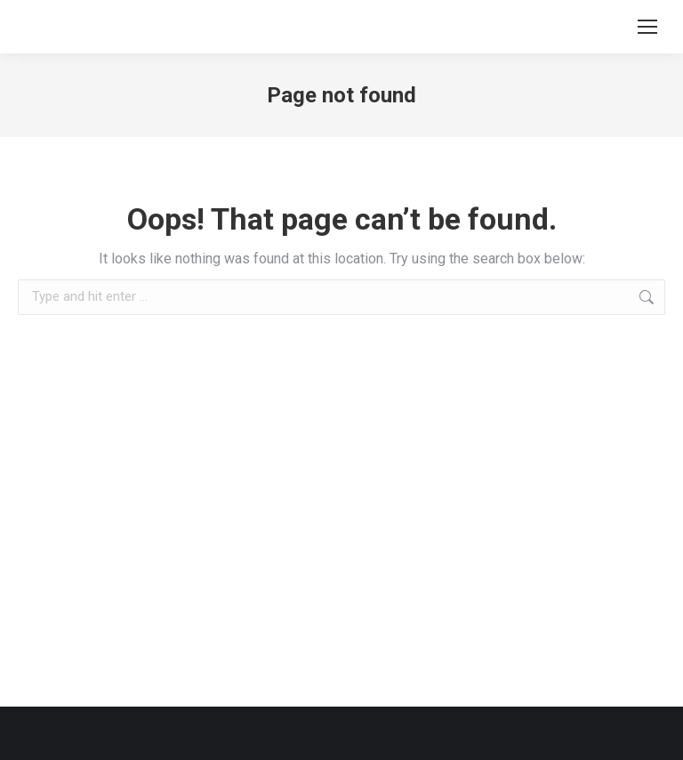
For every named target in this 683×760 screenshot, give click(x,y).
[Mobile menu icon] (647, 26)
